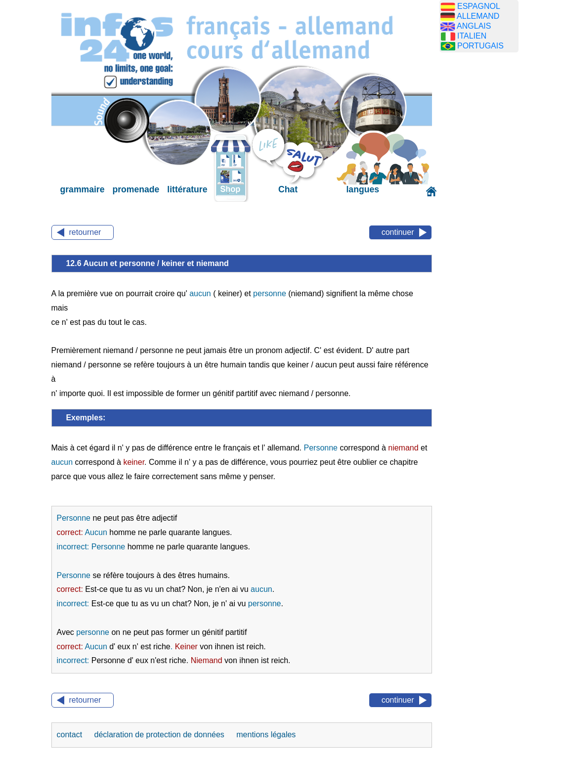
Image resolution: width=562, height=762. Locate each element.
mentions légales (266, 734)
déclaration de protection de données (160, 734)
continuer (398, 232)
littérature (187, 189)
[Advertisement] (486, 215)
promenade (135, 189)
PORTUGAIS (480, 46)
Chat (288, 189)
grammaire (82, 189)
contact (71, 734)
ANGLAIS (474, 26)
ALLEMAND (478, 16)
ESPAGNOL (478, 6)
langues (362, 189)
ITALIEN (471, 36)
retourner (85, 232)
